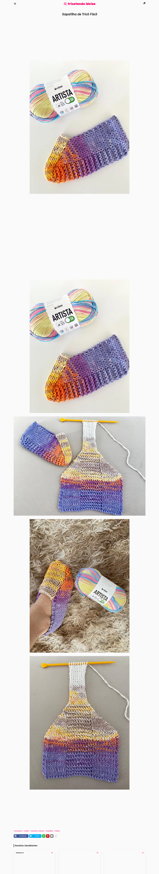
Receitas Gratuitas (37, 831)
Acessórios (18, 831)
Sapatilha (49, 831)
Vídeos (57, 831)
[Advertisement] (76, 37)
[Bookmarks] (144, 3)
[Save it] (144, 19)
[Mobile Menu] (15, 3)
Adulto (27, 831)
